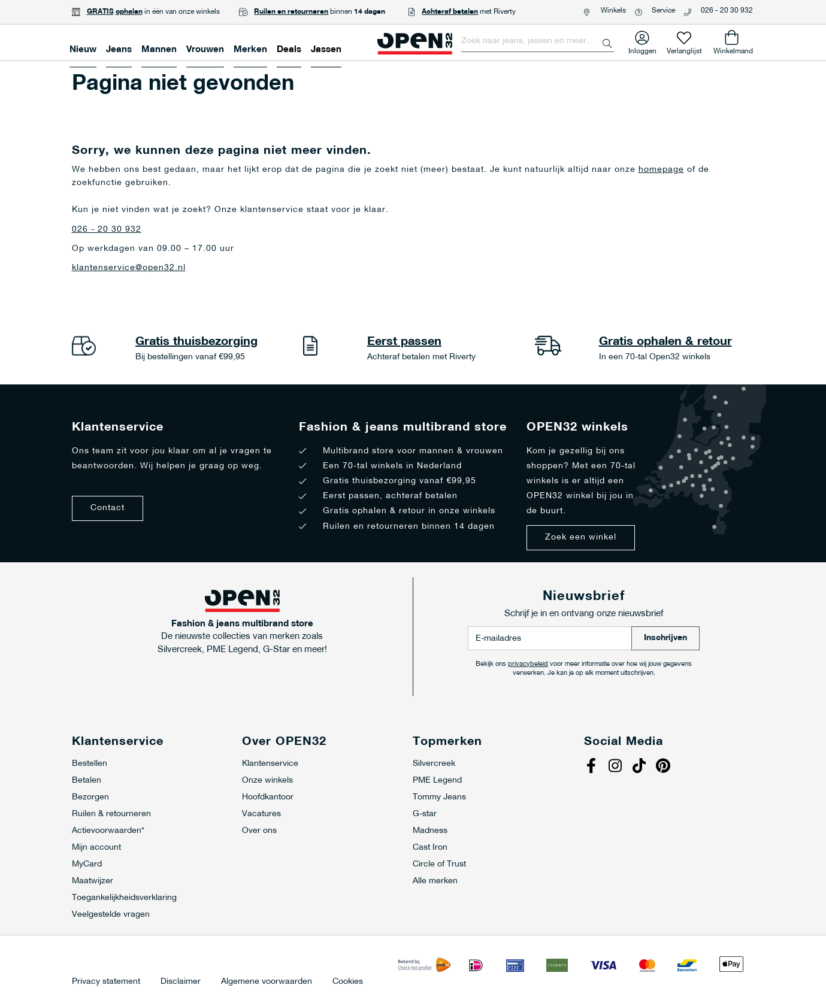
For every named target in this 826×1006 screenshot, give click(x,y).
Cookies (347, 982)
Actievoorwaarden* (108, 830)
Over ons (259, 830)
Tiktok (641, 767)
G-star (425, 814)
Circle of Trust (439, 864)
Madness (430, 830)
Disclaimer (181, 982)
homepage (661, 169)
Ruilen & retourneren (111, 814)
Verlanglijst (684, 49)
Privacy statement (106, 982)
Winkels (613, 10)
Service (663, 10)
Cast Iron (430, 847)
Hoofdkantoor (268, 797)
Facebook (593, 767)
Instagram (617, 767)
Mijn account (96, 847)
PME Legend (437, 780)
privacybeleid (528, 664)
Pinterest (665, 767)
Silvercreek (434, 763)
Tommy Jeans (439, 797)
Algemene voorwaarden (266, 982)
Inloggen (642, 49)
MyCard (87, 864)
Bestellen (89, 763)
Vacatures (261, 814)
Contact (107, 508)
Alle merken (435, 881)
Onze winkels (267, 780)
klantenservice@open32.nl (129, 267)
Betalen (86, 780)
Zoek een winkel (580, 537)
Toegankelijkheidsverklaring (124, 897)
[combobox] (537, 41)
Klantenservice (270, 763)
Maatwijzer (92, 881)
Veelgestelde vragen (111, 914)
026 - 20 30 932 (727, 10)
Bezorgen (90, 797)
